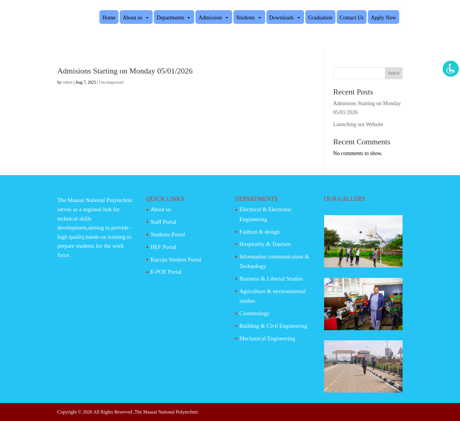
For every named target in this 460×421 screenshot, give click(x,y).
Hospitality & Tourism (265, 244)
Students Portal (168, 234)
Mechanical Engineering (267, 338)
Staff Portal (164, 222)
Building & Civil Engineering (273, 326)
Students (249, 17)
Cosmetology (254, 313)
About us (136, 17)
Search (394, 73)
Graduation (320, 18)
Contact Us (352, 18)
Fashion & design (259, 232)
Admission (213, 17)
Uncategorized (111, 82)
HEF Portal (163, 247)
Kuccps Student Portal (176, 259)
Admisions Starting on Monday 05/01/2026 (125, 71)
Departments (174, 17)
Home (109, 18)
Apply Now (383, 18)
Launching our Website (358, 124)
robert (67, 82)
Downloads (285, 17)
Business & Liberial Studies (271, 278)
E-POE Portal (166, 272)
